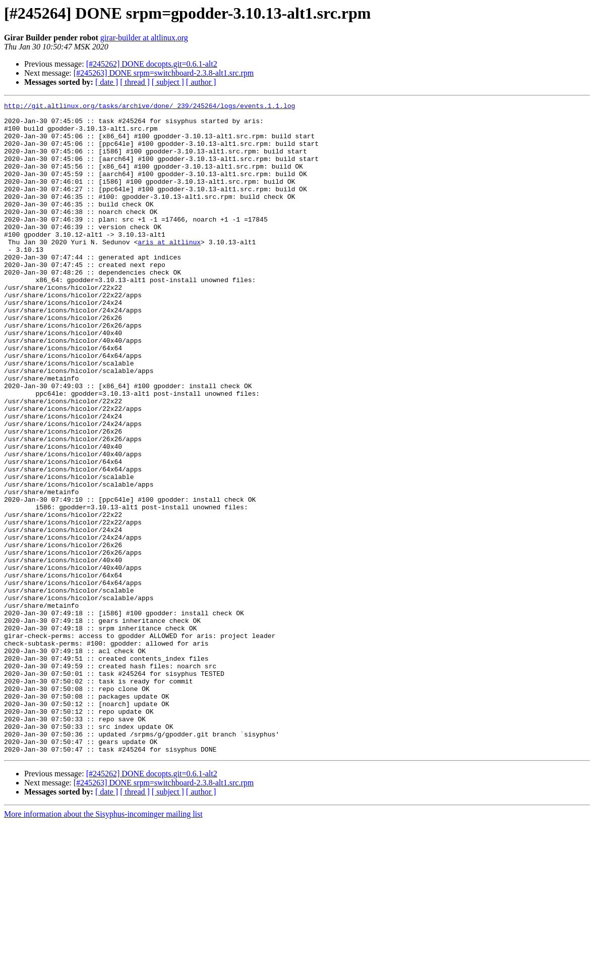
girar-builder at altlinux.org (144, 37)
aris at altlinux (169, 270)
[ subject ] (168, 82)
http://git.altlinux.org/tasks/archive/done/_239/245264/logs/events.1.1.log (149, 107)
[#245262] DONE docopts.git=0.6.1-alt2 (151, 64)
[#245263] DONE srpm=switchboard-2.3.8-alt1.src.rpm (164, 73)
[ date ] (106, 82)
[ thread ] (135, 82)
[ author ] (201, 82)
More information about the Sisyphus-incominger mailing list (103, 944)
